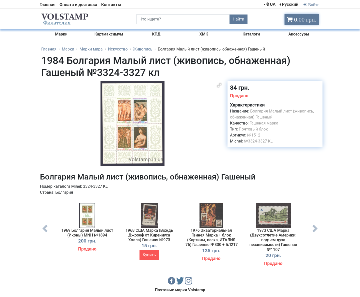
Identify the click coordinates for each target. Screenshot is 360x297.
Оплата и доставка (78, 4)
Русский (290, 4)
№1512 (253, 135)
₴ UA (271, 4)
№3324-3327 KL (258, 141)
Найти (238, 19)
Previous (45, 232)
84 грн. (240, 87)
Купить (149, 254)
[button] (219, 85)
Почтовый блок (253, 129)
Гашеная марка (264, 123)
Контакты (111, 4)
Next (315, 232)
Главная (48, 4)
